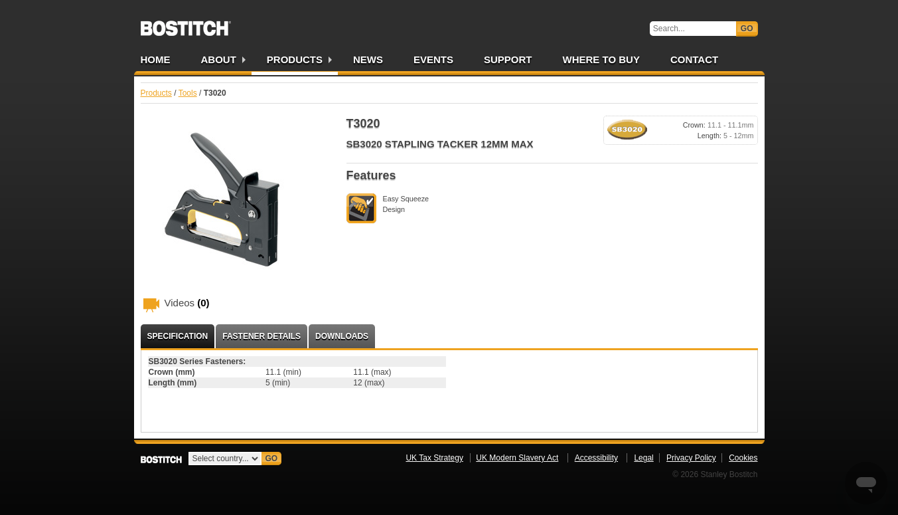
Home (156, 59)
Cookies (743, 458)
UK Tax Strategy (434, 458)
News (368, 59)
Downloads (341, 336)
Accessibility (596, 458)
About (218, 59)
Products (295, 59)
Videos (187, 302)
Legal (643, 458)
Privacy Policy (691, 458)
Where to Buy (601, 59)
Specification (177, 336)
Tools (188, 93)
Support (508, 59)
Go (747, 28)
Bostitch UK (186, 24)
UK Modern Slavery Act (517, 458)
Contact (694, 59)
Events (433, 59)
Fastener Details (261, 336)
